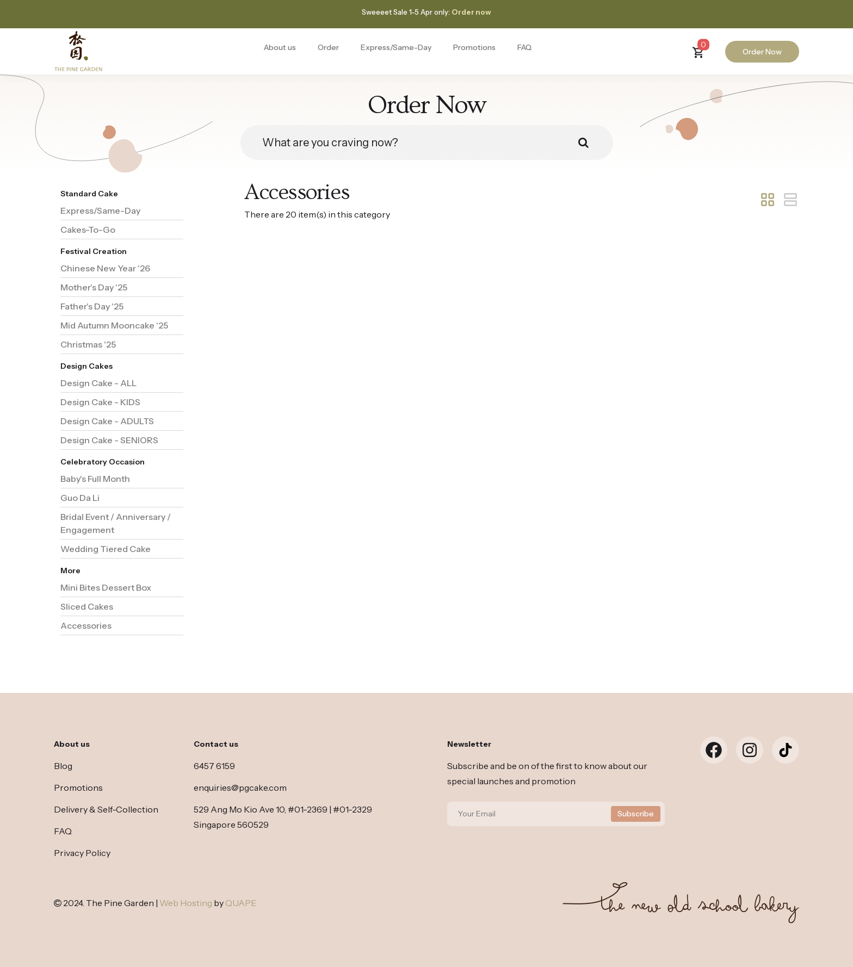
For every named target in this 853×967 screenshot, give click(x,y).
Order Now (762, 52)
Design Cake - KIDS (100, 401)
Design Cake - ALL (98, 382)
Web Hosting (185, 902)
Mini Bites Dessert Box (105, 587)
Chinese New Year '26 (105, 268)
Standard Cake (89, 194)
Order (328, 47)
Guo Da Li (80, 497)
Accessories (86, 625)
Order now (471, 12)
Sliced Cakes (86, 606)
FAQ (524, 47)
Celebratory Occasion (102, 462)
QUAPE (240, 902)
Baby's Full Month (95, 478)
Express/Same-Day (396, 47)
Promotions (474, 47)
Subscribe (635, 814)
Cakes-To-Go (87, 229)
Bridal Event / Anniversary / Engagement (115, 523)
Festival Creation (93, 251)
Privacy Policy (82, 852)
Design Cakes (86, 366)
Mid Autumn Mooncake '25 (114, 325)
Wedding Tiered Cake (105, 548)
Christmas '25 (88, 344)
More (70, 570)
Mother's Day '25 (93, 287)
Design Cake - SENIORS (109, 440)
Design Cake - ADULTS (107, 421)
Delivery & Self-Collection (106, 809)
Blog (63, 765)
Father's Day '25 (91, 306)
